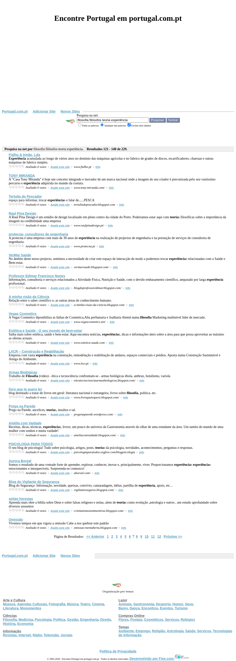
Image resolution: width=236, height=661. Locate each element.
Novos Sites (70, 111)
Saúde (190, 631)
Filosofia (10, 620)
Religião (158, 631)
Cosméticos (153, 620)
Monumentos (30, 608)
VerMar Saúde (20, 255)
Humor (177, 604)
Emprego (143, 631)
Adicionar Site (44, 111)
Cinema (98, 604)
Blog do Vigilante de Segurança (34, 482)
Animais (125, 604)
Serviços (172, 620)
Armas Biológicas (23, 372)
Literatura (11, 608)
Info (97, 166)
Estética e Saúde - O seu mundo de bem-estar (45, 331)
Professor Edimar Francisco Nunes (37, 276)
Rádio (37, 635)
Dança (134, 608)
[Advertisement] (118, 73)
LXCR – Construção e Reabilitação (36, 351)
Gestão (72, 620)
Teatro (85, 604)
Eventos (166, 608)
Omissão (16, 519)
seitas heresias (21, 499)
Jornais (67, 635)
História (9, 624)
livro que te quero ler (25, 389)
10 (147, 536)
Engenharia (89, 620)
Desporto (163, 604)
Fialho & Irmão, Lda (24, 155)
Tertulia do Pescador (25, 196)
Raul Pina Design (22, 213)
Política (59, 620)
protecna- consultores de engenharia (38, 234)
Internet (25, 635)
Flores (124, 620)
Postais (136, 620)
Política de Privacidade (118, 651)
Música (72, 604)
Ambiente (126, 631)
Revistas (10, 635)
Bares (123, 608)
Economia (25, 624)
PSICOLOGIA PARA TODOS (31, 444)
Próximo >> (173, 536)
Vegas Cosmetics (22, 314)
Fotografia (57, 604)
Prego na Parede (22, 406)
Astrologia (175, 631)
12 (159, 536)
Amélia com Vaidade (25, 423)
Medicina (26, 620)
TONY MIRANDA (22, 176)
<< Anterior (95, 536)
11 (153, 536)
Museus (9, 604)
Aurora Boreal (20, 461)
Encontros (149, 608)
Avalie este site (60, 166)
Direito (105, 620)
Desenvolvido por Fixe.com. (159, 659)
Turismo (181, 608)
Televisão (51, 635)
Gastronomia (143, 604)
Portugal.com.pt (15, 111)
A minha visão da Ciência (29, 297)
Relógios (188, 620)
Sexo (189, 604)
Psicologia (43, 620)
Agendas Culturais (32, 604)
